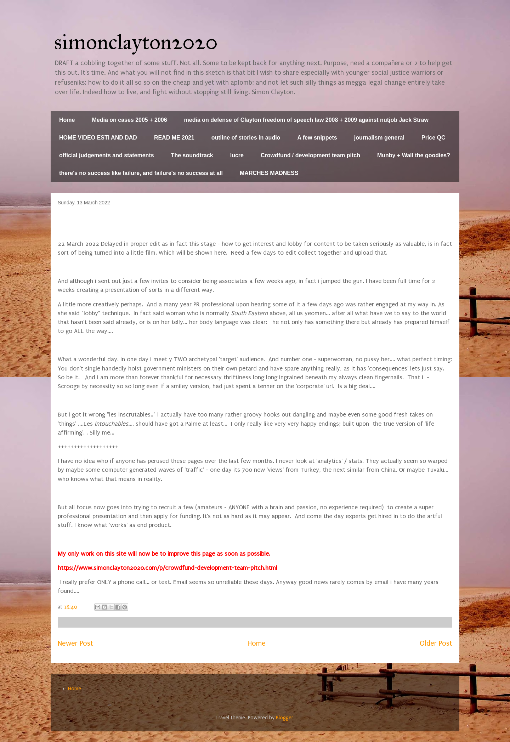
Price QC (433, 138)
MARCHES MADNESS (269, 173)
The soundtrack (192, 155)
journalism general (379, 138)
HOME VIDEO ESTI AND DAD (98, 138)
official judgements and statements (106, 155)
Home (67, 120)
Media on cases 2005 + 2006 (129, 120)
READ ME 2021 (174, 138)
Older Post (436, 643)
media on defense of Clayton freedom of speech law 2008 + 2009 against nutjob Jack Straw (306, 120)
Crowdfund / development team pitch (310, 155)
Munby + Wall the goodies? (413, 155)
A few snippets (317, 138)
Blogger (284, 718)
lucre (237, 155)
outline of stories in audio (245, 138)
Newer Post (75, 643)
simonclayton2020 (136, 42)
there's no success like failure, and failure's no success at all (141, 173)
